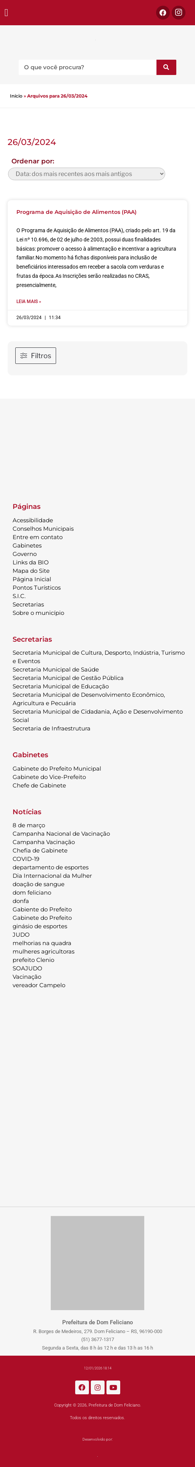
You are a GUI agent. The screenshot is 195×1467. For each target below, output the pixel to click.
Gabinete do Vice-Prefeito (49, 777)
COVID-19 (26, 858)
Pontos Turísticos (37, 587)
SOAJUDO (27, 968)
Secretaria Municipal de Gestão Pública (68, 677)
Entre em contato (38, 537)
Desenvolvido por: (97, 1439)
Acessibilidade (33, 520)
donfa (21, 901)
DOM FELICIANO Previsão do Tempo (97, 447)
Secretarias (28, 604)
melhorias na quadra (42, 943)
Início (16, 96)
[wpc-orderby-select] (86, 174)
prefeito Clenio (33, 959)
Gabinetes (27, 545)
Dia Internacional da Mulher (52, 875)
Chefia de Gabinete (40, 850)
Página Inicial (32, 579)
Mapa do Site (31, 570)
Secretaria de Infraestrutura (51, 728)
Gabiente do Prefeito (42, 909)
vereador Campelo (39, 985)
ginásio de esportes (40, 926)
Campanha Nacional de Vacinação (61, 833)
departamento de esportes (51, 867)
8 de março (29, 825)
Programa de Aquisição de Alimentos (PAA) (76, 212)
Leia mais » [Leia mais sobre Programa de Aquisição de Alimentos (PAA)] (28, 301)
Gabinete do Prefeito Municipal (57, 768)
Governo (25, 553)
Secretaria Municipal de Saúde (56, 669)
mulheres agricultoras (43, 951)
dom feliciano (32, 892)
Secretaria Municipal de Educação (61, 686)
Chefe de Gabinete (39, 785)
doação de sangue (38, 884)
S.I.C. (19, 596)
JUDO (21, 934)
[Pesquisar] (166, 67)
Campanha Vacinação (44, 842)
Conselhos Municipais (43, 528)
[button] (6, 13)
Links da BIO (31, 562)
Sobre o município (38, 612)
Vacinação (27, 976)
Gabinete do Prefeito (42, 917)
